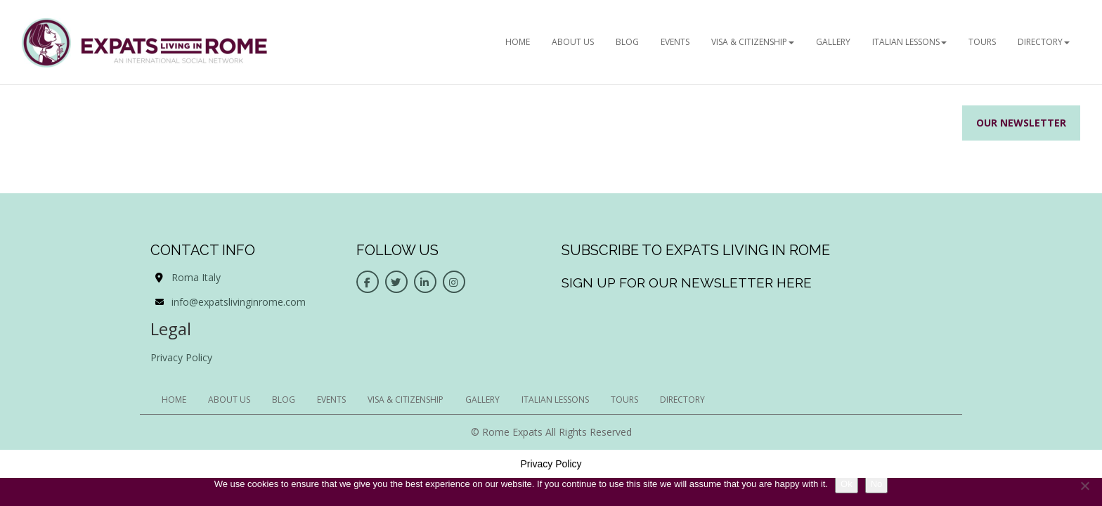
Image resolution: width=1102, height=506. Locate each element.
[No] (1084, 486)
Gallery (833, 42)
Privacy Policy (181, 357)
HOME (517, 42)
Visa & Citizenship (752, 42)
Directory (1044, 42)
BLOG (627, 42)
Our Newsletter (1021, 122)
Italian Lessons (909, 42)
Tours (982, 42)
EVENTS (675, 42)
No (877, 484)
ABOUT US (573, 42)
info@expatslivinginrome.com (238, 302)
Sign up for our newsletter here (687, 282)
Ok (847, 484)
